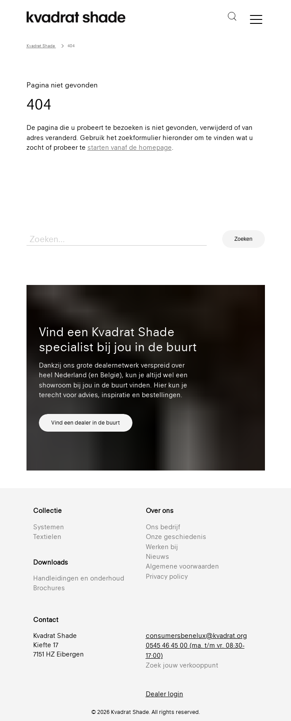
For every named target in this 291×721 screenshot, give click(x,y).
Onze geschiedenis (176, 536)
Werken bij (162, 546)
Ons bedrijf (163, 527)
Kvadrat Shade (41, 45)
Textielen (47, 536)
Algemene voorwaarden (182, 566)
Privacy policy (167, 576)
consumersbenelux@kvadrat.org (196, 635)
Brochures (49, 588)
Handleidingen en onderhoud (78, 578)
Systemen (48, 527)
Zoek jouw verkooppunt (182, 665)
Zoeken (243, 239)
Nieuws (157, 556)
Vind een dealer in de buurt (85, 422)
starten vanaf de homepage (129, 147)
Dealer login (164, 694)
